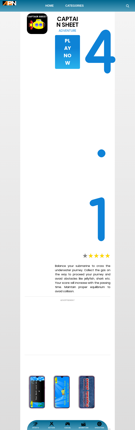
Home (50, 5)
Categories (74, 5)
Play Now (67, 51)
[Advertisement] (17, 120)
